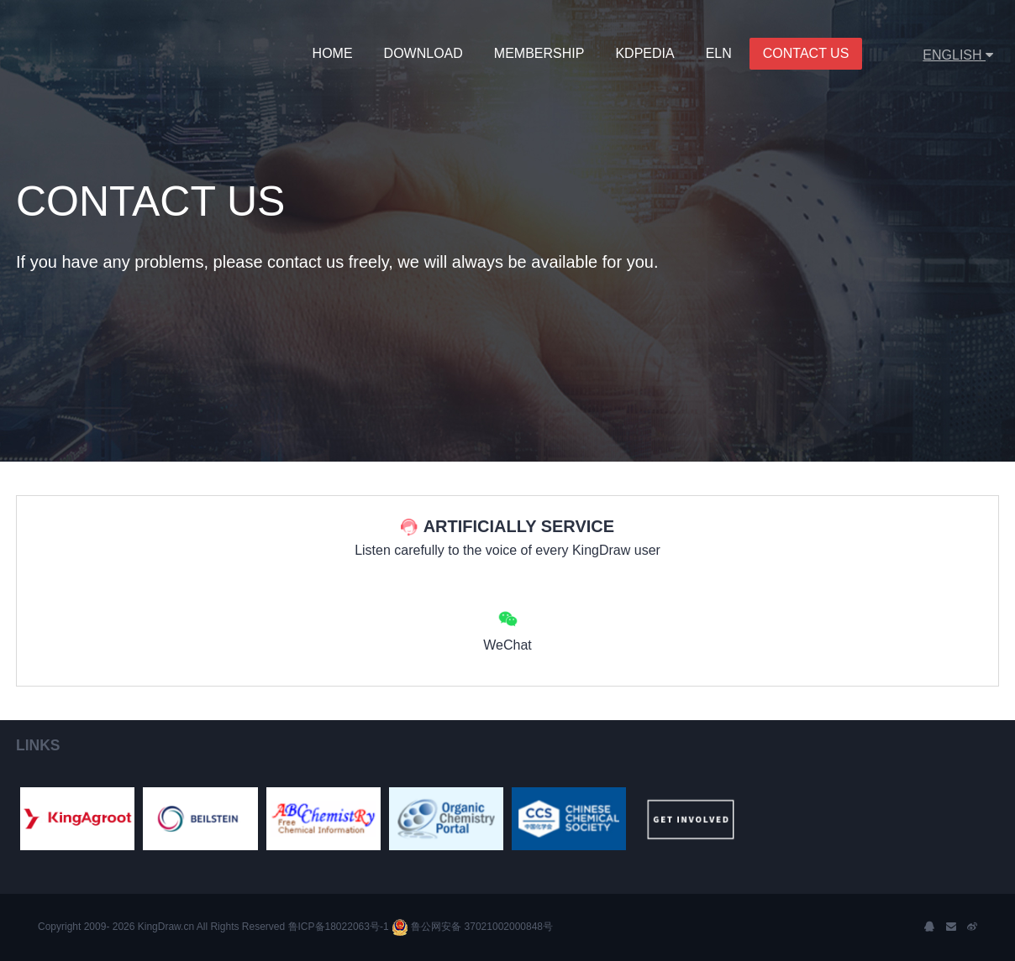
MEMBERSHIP (539, 53)
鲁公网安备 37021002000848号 (472, 926)
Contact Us (806, 53)
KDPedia (644, 53)
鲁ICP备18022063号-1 (336, 926)
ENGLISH (958, 55)
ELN (719, 53)
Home (333, 53)
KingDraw (85, 54)
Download (423, 53)
